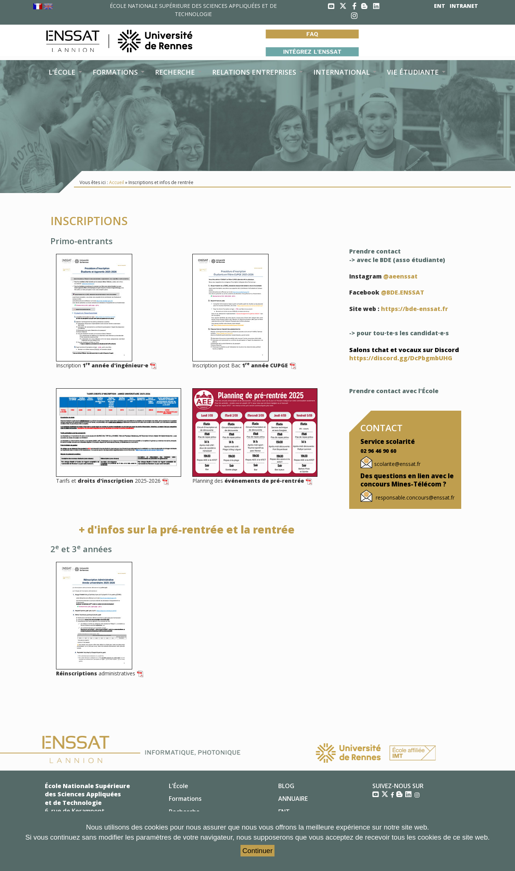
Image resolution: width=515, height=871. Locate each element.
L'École (178, 786)
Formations (185, 798)
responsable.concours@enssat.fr (414, 497)
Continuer (257, 851)
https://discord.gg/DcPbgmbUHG (400, 358)
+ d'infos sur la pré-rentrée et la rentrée (187, 529)
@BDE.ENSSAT (402, 292)
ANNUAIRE (293, 798)
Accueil (116, 182)
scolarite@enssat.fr (397, 463)
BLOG (286, 786)
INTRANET (464, 5)
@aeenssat (400, 276)
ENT (439, 5)
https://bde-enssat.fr (414, 309)
